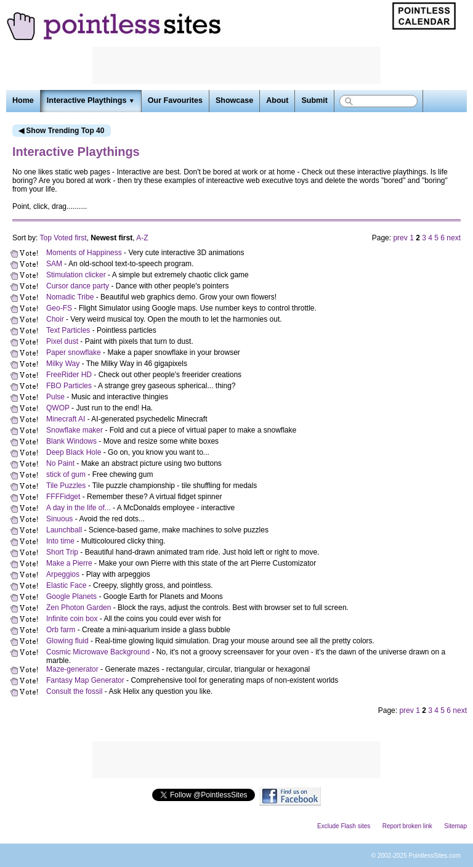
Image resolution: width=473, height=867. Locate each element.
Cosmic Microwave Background (98, 652)
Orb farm (60, 629)
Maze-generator (72, 669)
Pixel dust (62, 341)
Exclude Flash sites (343, 826)
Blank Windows (71, 441)
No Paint (60, 463)
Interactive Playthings (91, 100)
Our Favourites (175, 100)
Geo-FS (59, 308)
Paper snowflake (73, 352)
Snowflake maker (74, 430)
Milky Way (62, 363)
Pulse (55, 397)
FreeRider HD (69, 374)
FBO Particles (69, 385)
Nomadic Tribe (70, 297)
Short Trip (62, 552)
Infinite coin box (71, 618)
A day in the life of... (78, 507)
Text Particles (68, 330)
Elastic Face (66, 585)
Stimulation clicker (76, 275)
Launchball (64, 530)
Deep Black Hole (73, 452)
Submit (314, 100)
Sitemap (455, 826)
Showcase (234, 100)
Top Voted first (62, 238)
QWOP (58, 408)
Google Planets (71, 596)
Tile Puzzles (66, 485)
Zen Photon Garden (78, 607)
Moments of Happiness (84, 252)
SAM (54, 263)
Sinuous (59, 519)
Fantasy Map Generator (85, 680)
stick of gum (66, 474)
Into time (60, 541)
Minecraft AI (65, 419)
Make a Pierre (69, 563)
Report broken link (407, 826)
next (454, 238)
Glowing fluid (67, 641)
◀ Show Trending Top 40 (61, 130)
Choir (55, 319)
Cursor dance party (77, 286)
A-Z (142, 238)
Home (23, 100)
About (277, 100)
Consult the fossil (74, 691)
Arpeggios (62, 574)
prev (400, 238)
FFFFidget (63, 496)
